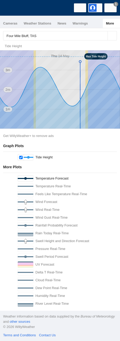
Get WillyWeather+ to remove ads (28, 136)
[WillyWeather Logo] (11, 7)
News (62, 23)
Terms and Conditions (19, 335)
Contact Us (47, 335)
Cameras (10, 23)
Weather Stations (37, 23)
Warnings (80, 23)
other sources (20, 322)
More (110, 23)
